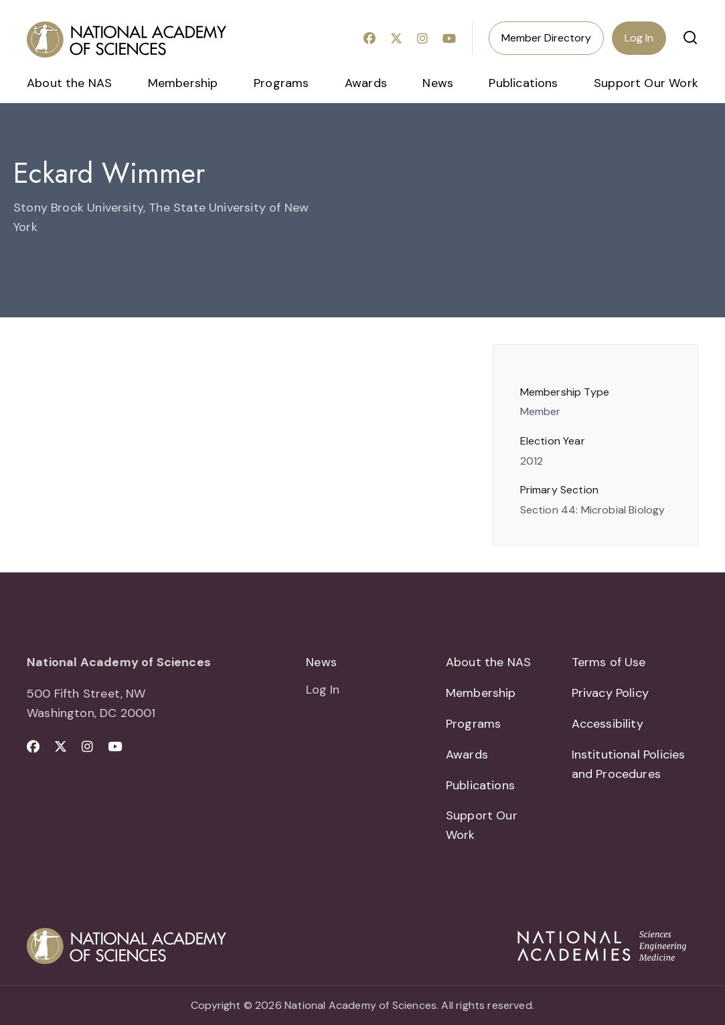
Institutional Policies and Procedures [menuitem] (629, 764)
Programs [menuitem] (281, 83)
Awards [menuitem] (366, 83)
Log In (639, 38)
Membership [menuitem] (183, 83)
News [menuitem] (437, 83)
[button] (690, 37)
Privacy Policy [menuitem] (610, 693)
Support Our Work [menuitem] (646, 83)
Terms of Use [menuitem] (609, 662)
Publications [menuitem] (523, 83)
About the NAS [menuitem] (69, 83)
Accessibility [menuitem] (607, 724)
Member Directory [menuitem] (546, 38)
